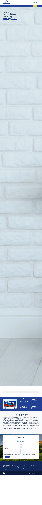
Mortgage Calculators (20, 5)
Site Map (23, 468)
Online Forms (32, 468)
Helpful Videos (14, 5)
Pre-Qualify (4, 5)
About (31, 5)
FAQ (31, 469)
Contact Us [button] (6, 18)
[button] (2, 394)
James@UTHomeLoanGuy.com (21, 441)
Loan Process (32, 465)
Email (5, 445)
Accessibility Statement (25, 466)
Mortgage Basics (33, 466)
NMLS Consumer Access (6, 469)
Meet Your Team (9, 5)
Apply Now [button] (14, 18)
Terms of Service (24, 454)
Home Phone (23, 445)
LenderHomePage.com (36, 473)
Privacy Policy (28, 454)
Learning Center (26, 5)
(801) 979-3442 (36, 2)
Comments (6, 448)
